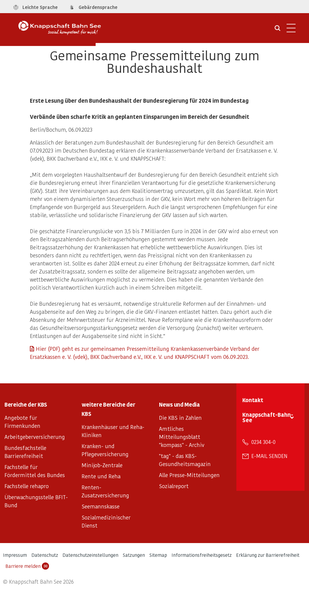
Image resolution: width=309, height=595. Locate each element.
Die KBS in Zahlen (180, 417)
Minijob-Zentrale (102, 465)
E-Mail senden (269, 456)
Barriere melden (27, 566)
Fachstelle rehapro (26, 486)
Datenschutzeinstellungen (90, 555)
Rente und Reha (101, 476)
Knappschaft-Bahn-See (267, 417)
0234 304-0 (263, 442)
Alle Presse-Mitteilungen (189, 475)
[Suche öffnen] (277, 30)
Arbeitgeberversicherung (34, 436)
